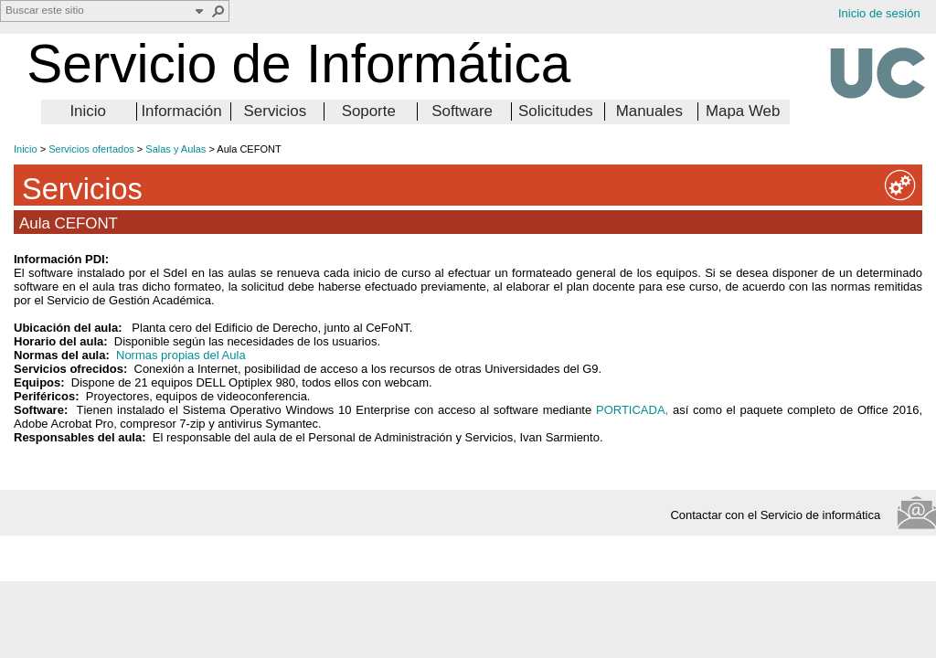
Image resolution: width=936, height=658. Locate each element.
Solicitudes (555, 111)
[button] (218, 11)
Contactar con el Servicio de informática (780, 515)
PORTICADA (630, 410)
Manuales (649, 111)
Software (462, 111)
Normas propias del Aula (181, 355)
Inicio (87, 111)
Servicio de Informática (298, 63)
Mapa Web (743, 111)
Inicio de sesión (879, 13)
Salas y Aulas (175, 148)
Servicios (275, 111)
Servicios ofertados (91, 148)
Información (181, 111)
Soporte (369, 111)
